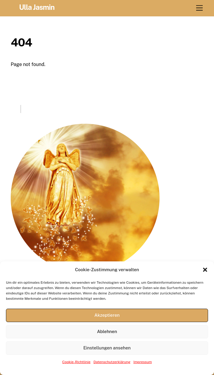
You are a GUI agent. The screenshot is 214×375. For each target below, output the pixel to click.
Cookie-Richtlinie (76, 362)
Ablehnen (107, 331)
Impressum (142, 362)
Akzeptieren (107, 315)
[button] (205, 270)
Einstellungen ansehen (107, 347)
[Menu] (199, 8)
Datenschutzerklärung (111, 362)
